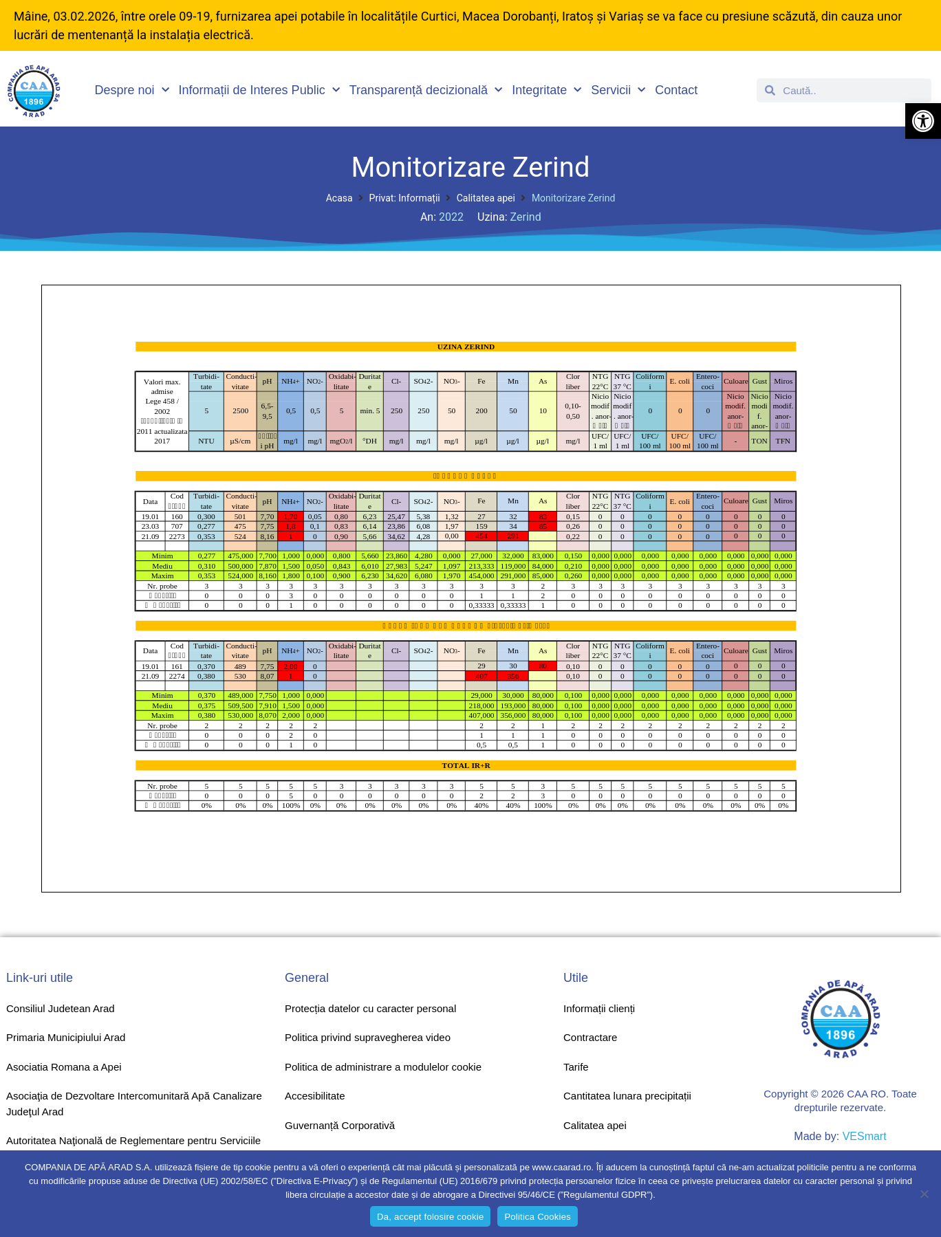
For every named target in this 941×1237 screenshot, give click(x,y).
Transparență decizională (425, 90)
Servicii (618, 90)
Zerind (525, 216)
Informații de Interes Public (259, 90)
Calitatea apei (486, 198)
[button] (923, 121)
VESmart (865, 1136)
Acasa (339, 198)
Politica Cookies (537, 1217)
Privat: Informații (404, 198)
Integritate (546, 90)
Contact (676, 90)
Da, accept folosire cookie (430, 1217)
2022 (451, 216)
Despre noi (132, 90)
